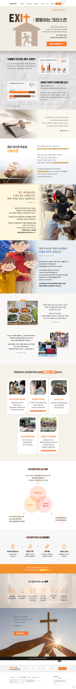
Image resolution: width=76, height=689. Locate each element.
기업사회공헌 (29, 3)
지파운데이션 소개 (12, 677)
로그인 (62, 1)
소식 (47, 3)
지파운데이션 (36, 3)
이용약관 (29, 677)
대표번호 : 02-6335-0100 (30, 680)
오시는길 (18, 677)
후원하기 (22, 3)
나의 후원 (52, 3)
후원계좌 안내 (60, 678)
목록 (59, 661)
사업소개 (42, 3)
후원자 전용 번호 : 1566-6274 (14, 681)
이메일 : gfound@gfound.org (30, 681)
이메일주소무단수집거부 (35, 677)
